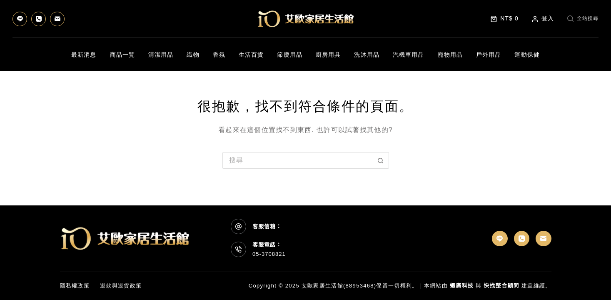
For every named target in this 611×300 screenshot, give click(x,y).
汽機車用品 (408, 54)
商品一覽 (122, 54)
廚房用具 (328, 54)
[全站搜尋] (583, 19)
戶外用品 (488, 54)
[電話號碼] (38, 19)
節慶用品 (289, 54)
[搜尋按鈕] (380, 160)
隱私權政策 (75, 285)
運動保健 (526, 54)
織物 (193, 54)
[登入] (543, 18)
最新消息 (83, 54)
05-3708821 (269, 254)
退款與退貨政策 (121, 285)
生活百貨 (251, 54)
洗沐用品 (366, 54)
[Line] (19, 19)
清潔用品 (160, 54)
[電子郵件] (57, 19)
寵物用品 (450, 54)
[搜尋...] (297, 160)
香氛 (219, 54)
